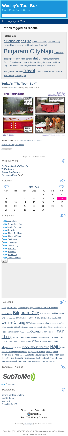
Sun (37, 358)
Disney (50, 327)
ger (35, 62)
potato (11, 65)
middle (7, 59)
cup (39, 327)
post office (20, 59)
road (17, 355)
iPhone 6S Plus (11, 341)
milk (15, 348)
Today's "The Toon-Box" (19, 83)
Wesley (12, 87)
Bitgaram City (22, 51)
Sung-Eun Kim (45, 358)
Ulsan (11, 76)
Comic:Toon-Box (8, 145)
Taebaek (19, 71)
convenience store (30, 327)
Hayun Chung (10, 45)
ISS (19, 341)
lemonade (43, 341)
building (55, 313)
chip (5, 65)
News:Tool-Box (15, 233)
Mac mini (6, 401)
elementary (59, 52)
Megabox (7, 347)
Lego (19, 45)
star (12, 358)
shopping (44, 355)
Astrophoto (12, 221)
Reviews (12, 251)
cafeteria (12, 318)
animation (21, 308)
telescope (58, 358)
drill (23, 41)
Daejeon (44, 327)
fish (43, 71)
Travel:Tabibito (13, 258)
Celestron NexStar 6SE (52, 318)
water (6, 76)
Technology (13, 239)
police (13, 59)
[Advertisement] (34, 280)
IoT (38, 337)
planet (24, 352)
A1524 (9, 308)
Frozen (22, 332)
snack (17, 65)
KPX (34, 341)
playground (32, 352)
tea (53, 358)
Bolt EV (43, 313)
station (37, 58)
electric (63, 327)
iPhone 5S (51, 337)
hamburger (48, 59)
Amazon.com (37, 41)
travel (29, 70)
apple (27, 308)
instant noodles (31, 337)
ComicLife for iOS (9, 404)
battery (55, 308)
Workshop (12, 255)
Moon (19, 348)
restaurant (49, 71)
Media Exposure (14, 227)
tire (25, 76)
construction (27, 62)
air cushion (12, 41)
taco (37, 45)
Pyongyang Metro (9, 175)
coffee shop (6, 327)
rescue (39, 140)
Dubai (38, 71)
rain (38, 352)
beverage (7, 313)
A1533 (14, 308)
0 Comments (19, 145)
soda (62, 355)
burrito (31, 45)
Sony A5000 (6, 358)
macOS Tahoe (8, 398)
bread (49, 313)
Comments (10, 384)
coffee (61, 323)
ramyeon (49, 352)
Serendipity (29, 424)
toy (23, 45)
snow (57, 355)
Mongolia (41, 62)
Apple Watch (35, 308)
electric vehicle (8, 332)
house (23, 65)
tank (60, 71)
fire (29, 41)
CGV (28, 323)
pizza (19, 352)
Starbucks (19, 358)
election (56, 327)
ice (14, 337)
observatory (37, 65)
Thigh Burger (15, 62)
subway (32, 358)
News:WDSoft (14, 236)
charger (33, 323)
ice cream (20, 337)
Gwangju (19, 76)
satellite (30, 355)
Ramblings (12, 230)
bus (7, 318)
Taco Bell (43, 45)
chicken (57, 62)
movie (26, 347)
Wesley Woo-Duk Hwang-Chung (44, 361)
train (14, 361)
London (55, 341)
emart (16, 332)
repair (55, 352)
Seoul (37, 355)
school (29, 59)
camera (19, 318)
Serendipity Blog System (13, 395)
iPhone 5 (43, 337)
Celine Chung (54, 41)
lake (37, 341)
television (5, 361)
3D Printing (13, 245)
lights (28, 65)
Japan (23, 341)
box (45, 41)
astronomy (46, 307)
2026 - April (34, 187)
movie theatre (39, 347)
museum (50, 62)
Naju (47, 51)
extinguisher (9, 71)
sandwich (23, 355)
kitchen (28, 341)
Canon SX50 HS (30, 318)
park (15, 352)
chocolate (54, 323)
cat (26, 45)
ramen (42, 352)
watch (25, 361)
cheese (40, 323)
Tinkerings (12, 242)
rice (13, 355)
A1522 (4, 308)
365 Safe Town (49, 65)
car (56, 71)
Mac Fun (12, 248)
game (28, 332)
